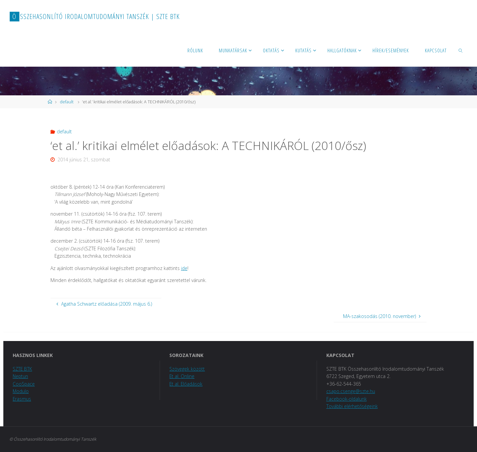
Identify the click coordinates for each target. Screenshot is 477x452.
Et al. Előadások (186, 384)
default (66, 102)
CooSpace (24, 384)
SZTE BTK (23, 369)
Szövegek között (187, 369)
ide (184, 268)
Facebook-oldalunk (347, 399)
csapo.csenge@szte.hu (350, 391)
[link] (460, 50)
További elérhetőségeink (352, 406)
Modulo (21, 391)
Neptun (21, 376)
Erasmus (22, 399)
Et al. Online (182, 376)
